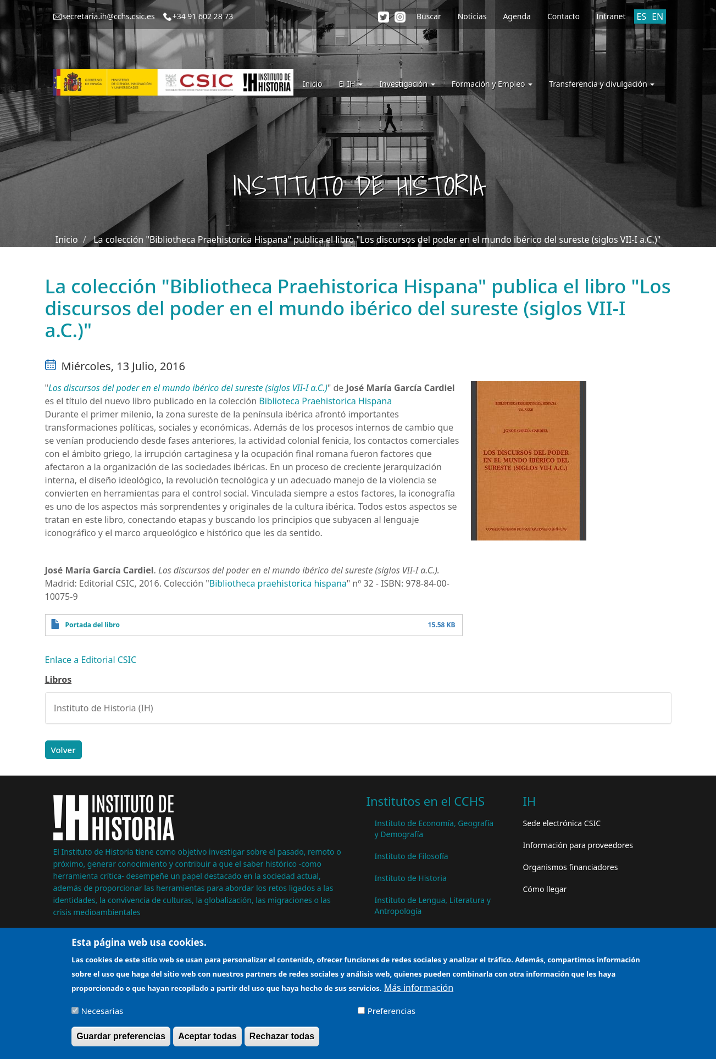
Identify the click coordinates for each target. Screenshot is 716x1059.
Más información (418, 992)
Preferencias (391, 1015)
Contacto (563, 16)
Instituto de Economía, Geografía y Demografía (434, 828)
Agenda (517, 16)
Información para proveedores (578, 845)
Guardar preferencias (120, 1040)
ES (642, 16)
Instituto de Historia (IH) (103, 708)
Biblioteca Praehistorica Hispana (325, 401)
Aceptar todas (207, 1040)
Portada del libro (92, 624)
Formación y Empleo (492, 84)
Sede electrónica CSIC (562, 823)
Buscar (429, 16)
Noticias (472, 16)
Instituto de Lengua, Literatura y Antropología (433, 905)
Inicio (313, 84)
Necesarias (102, 1015)
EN (657, 16)
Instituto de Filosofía (411, 856)
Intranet (610, 16)
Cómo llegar (545, 889)
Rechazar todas (281, 1040)
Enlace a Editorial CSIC (91, 660)
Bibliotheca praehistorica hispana (278, 583)
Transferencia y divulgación (601, 84)
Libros (58, 679)
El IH (351, 84)
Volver (63, 749)
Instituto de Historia (411, 878)
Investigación (407, 84)
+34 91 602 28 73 (203, 16)
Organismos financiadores (570, 867)
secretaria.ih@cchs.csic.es (109, 16)
